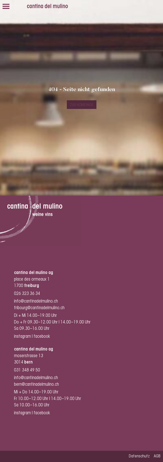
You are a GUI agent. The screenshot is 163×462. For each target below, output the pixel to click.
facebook (42, 336)
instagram (22, 336)
